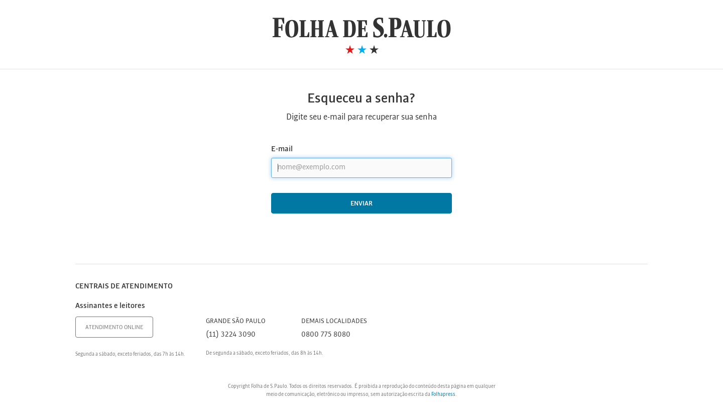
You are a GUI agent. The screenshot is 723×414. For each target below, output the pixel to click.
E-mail (282, 149)
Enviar (361, 204)
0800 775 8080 (325, 335)
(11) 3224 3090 (231, 335)
